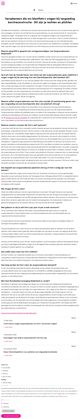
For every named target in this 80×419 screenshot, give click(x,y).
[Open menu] (74, 3)
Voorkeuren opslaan (8, 414)
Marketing (6, 410)
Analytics (6, 406)
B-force (5, 374)
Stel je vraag (7, 382)
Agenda (5, 385)
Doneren (5, 371)
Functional (6, 403)
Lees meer (8, 327)
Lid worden (6, 368)
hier (2, 179)
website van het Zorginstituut (16, 118)
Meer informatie (64, 399)
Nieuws (40, 10)
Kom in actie (7, 377)
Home (34, 10)
